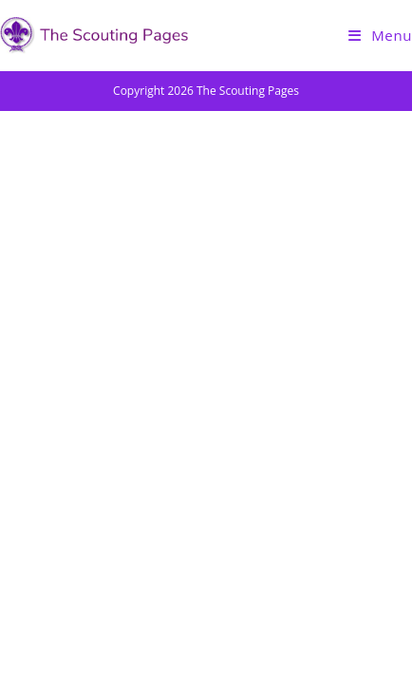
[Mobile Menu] (380, 35)
